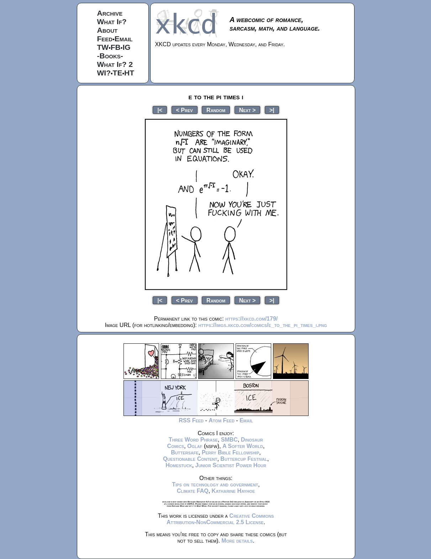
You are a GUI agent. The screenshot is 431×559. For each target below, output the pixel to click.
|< (159, 110)
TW (103, 47)
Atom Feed (222, 420)
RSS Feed (191, 420)
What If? (112, 21)
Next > (247, 110)
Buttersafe (185, 452)
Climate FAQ (193, 491)
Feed (105, 39)
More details (237, 541)
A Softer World (242, 446)
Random (215, 110)
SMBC (229, 440)
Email (124, 39)
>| (271, 110)
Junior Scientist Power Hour (230, 465)
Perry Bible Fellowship (230, 452)
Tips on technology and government (215, 484)
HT (129, 73)
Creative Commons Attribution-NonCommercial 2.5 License (220, 519)
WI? (104, 73)
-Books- (110, 56)
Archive (110, 13)
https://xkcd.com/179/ (251, 319)
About (107, 30)
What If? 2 (115, 64)
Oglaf (194, 446)
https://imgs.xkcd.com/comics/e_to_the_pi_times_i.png (262, 325)
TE (117, 73)
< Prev (184, 110)
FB (116, 47)
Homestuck (178, 465)
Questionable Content (190, 459)
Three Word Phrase (193, 440)
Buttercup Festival (243, 459)
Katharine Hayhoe (233, 491)
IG (126, 47)
